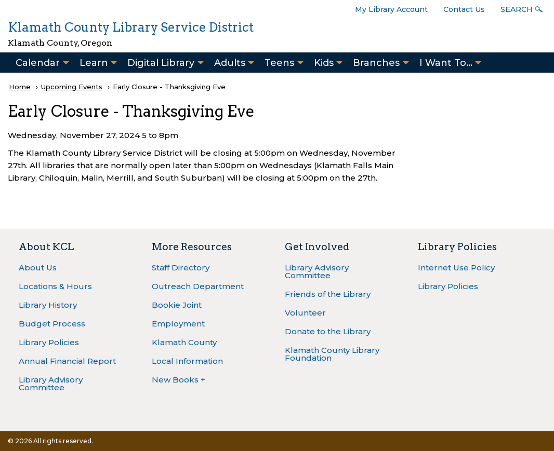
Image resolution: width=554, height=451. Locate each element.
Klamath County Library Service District (131, 27)
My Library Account (391, 9)
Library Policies (49, 342)
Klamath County (184, 342)
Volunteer (305, 313)
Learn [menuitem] (94, 63)
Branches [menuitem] (376, 63)
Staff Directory (180, 267)
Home (20, 87)
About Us (38, 267)
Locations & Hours (55, 286)
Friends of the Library (328, 294)
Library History (48, 305)
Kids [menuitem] (324, 63)
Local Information (187, 361)
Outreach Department (198, 286)
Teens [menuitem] (279, 63)
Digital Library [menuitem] (160, 63)
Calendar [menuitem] (38, 63)
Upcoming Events (71, 87)
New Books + (178, 380)
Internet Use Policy (456, 267)
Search (516, 9)
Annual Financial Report (67, 361)
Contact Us (464, 9)
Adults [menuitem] (229, 63)
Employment (178, 324)
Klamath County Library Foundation (332, 354)
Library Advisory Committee (51, 383)
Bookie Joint (177, 305)
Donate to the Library (328, 331)
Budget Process (52, 324)
